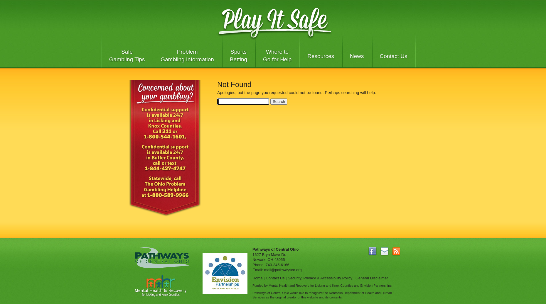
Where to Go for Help (277, 55)
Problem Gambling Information (187, 55)
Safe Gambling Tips (127, 55)
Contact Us (393, 56)
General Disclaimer (371, 278)
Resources (320, 56)
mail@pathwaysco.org (283, 270)
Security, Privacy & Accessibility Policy (320, 278)
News (357, 56)
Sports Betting (238, 55)
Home (257, 278)
